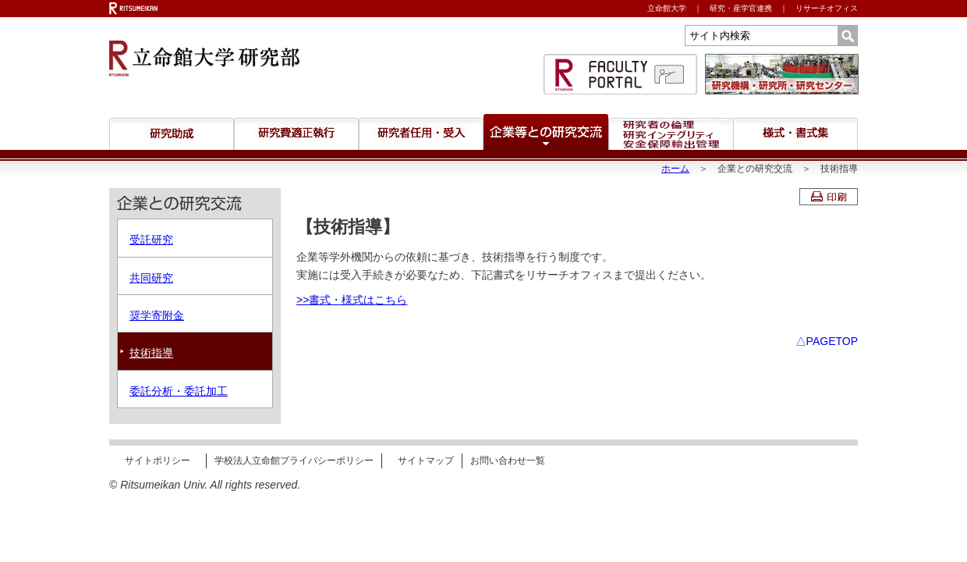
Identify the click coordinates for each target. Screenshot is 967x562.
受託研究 (151, 239)
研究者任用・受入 (421, 134)
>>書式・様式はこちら (351, 299)
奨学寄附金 (156, 315)
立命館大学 (666, 8)
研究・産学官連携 (741, 8)
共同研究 (151, 278)
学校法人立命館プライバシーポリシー (294, 460)
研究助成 (171, 134)
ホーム (675, 168)
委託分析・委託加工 (178, 391)
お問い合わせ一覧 (507, 460)
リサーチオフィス (826, 8)
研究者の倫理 (670, 134)
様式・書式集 (795, 134)
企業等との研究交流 (545, 132)
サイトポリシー (157, 460)
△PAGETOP (826, 341)
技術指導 (151, 353)
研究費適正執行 (296, 134)
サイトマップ (426, 460)
